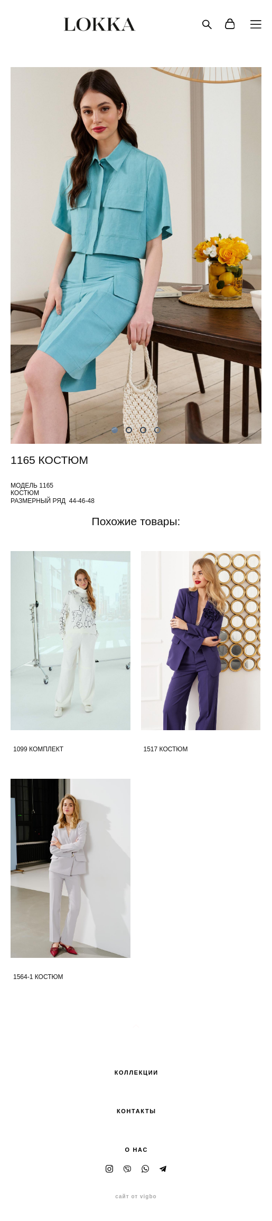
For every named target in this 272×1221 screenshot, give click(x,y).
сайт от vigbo (135, 1196)
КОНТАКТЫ (136, 1111)
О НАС (136, 1150)
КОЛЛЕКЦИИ (136, 1072)
